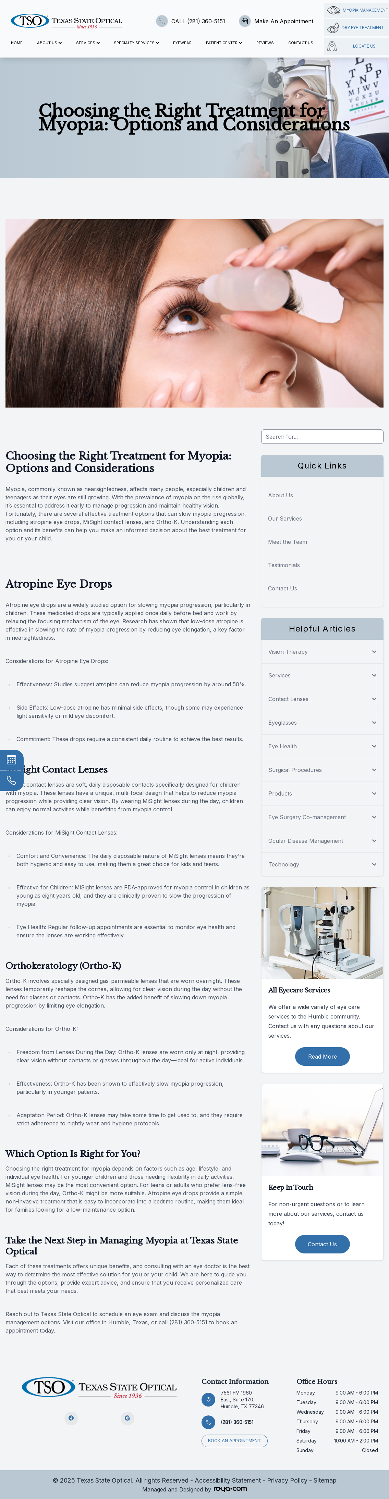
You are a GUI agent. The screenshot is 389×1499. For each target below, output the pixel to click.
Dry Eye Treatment (355, 28)
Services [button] (87, 42)
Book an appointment (235, 1440)
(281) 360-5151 (237, 1422)
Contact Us (300, 42)
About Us (280, 495)
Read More (322, 1056)
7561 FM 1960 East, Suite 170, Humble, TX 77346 (242, 1399)
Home (17, 42)
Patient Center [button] (224, 42)
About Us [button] (49, 42)
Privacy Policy (287, 1480)
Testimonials (284, 565)
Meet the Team (287, 541)
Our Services (285, 518)
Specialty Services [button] (136, 42)
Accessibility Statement (228, 1480)
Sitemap (325, 1480)
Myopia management (358, 10)
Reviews (265, 42)
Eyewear (182, 42)
